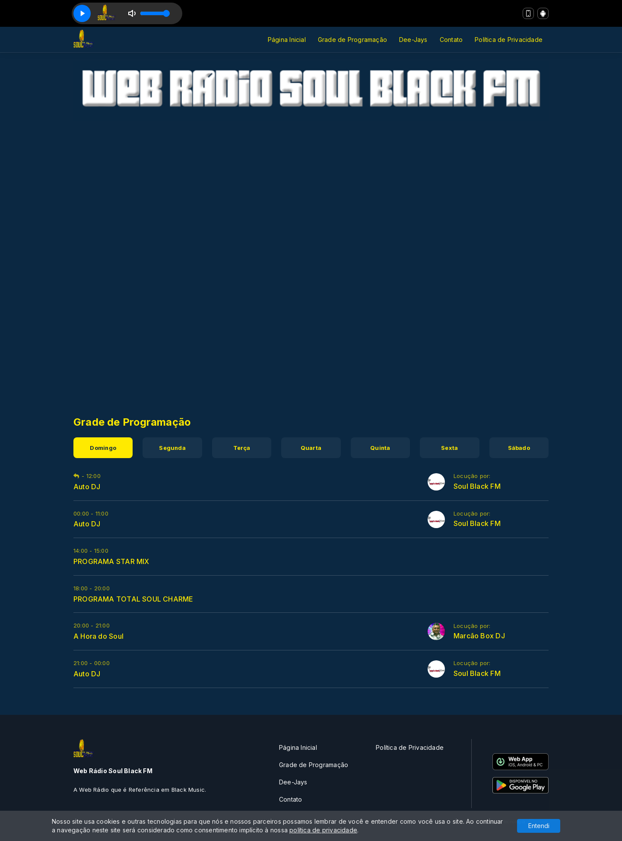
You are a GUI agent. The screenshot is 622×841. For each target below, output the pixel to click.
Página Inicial (287, 39)
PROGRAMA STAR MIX (111, 561)
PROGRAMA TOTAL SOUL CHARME (133, 599)
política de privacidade (323, 830)
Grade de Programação (352, 39)
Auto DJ (86, 486)
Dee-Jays (413, 39)
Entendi (538, 825)
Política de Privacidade (509, 39)
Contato (451, 39)
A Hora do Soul (98, 636)
